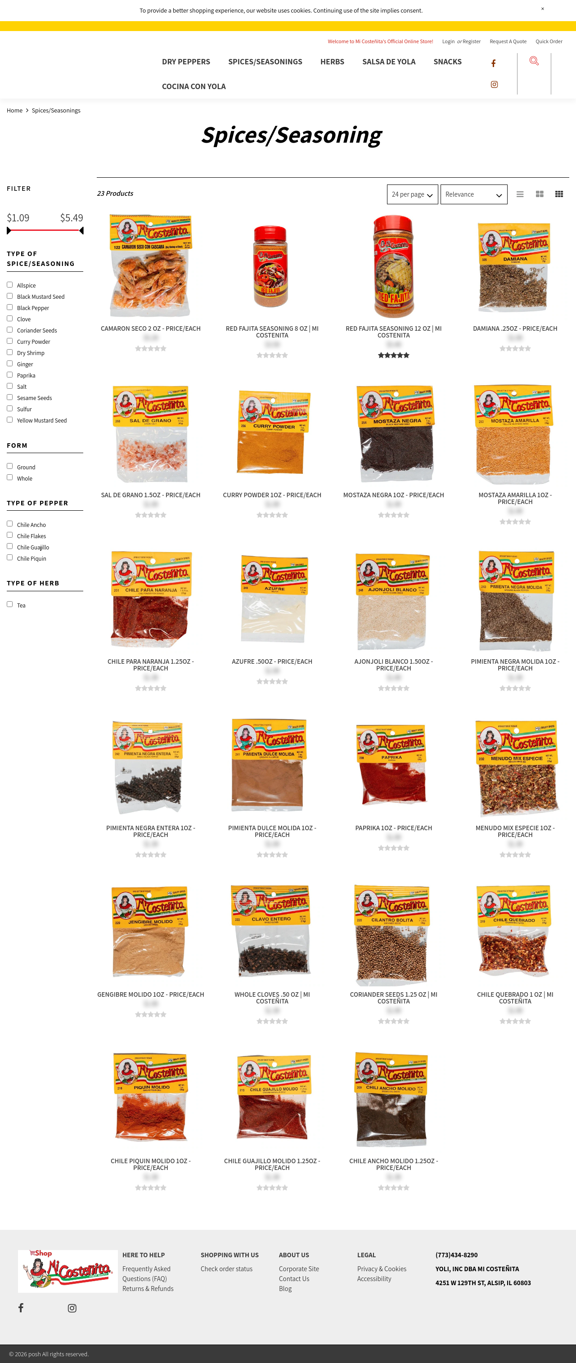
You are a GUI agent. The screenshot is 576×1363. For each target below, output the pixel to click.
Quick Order (549, 41)
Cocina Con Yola (194, 86)
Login (449, 41)
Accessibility (374, 1278)
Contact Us (294, 1278)
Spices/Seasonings (265, 61)
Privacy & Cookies (381, 1268)
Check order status (226, 1268)
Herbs (332, 61)
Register (472, 41)
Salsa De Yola (388, 61)
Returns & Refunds (148, 1288)
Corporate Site (299, 1268)
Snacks (447, 61)
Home (15, 110)
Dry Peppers (186, 61)
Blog (285, 1288)
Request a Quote (508, 41)
